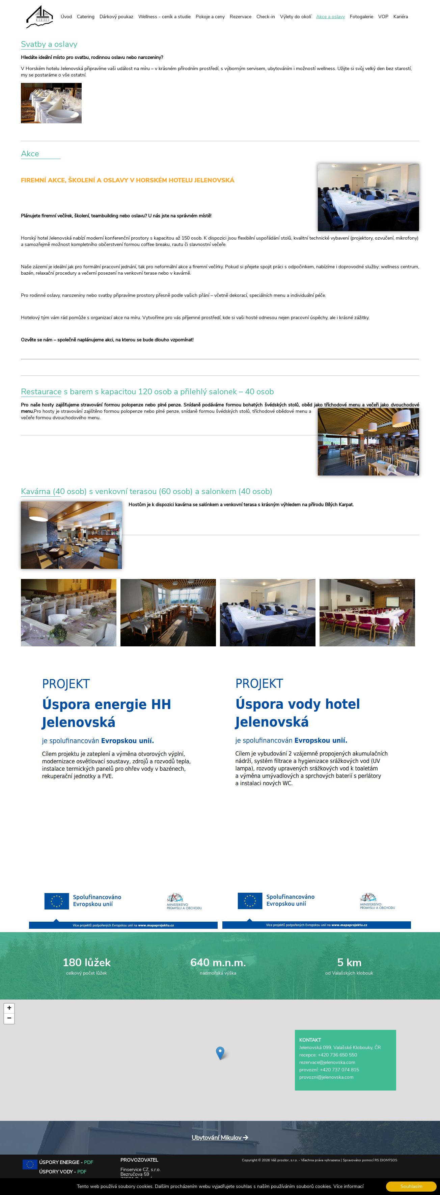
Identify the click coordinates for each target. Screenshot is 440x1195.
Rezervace (240, 16)
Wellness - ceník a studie (164, 16)
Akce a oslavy (330, 16)
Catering (85, 16)
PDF (88, 1162)
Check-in (265, 16)
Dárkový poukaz (116, 16)
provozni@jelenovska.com (326, 1077)
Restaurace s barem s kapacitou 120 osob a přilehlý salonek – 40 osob (147, 391)
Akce (30, 153)
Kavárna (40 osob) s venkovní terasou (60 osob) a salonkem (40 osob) (147, 491)
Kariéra (400, 16)
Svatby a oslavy (49, 44)
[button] (220, 1053)
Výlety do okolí (295, 16)
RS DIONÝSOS (386, 1160)
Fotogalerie (361, 16)
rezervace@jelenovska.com (327, 1062)
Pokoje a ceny (210, 16)
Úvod (66, 16)
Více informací (348, 1186)
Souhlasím (411, 1186)
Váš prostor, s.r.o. (284, 1160)
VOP (383, 16)
